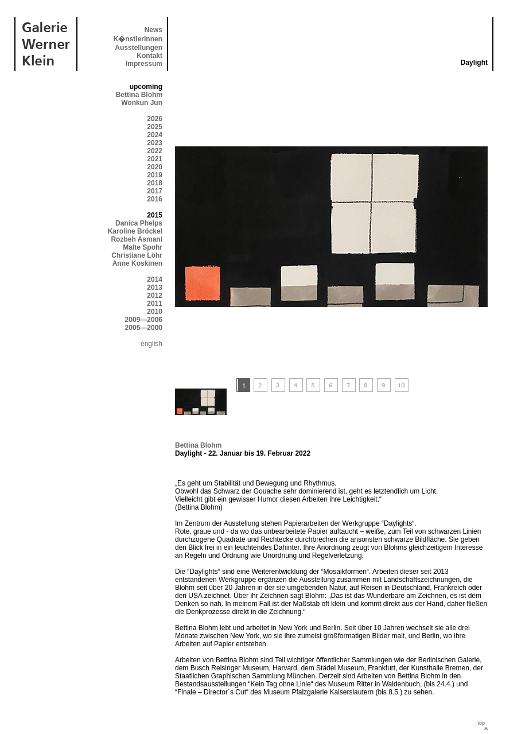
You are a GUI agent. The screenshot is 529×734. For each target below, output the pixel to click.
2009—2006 (143, 320)
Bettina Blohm (139, 95)
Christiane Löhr (136, 255)
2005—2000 (143, 328)
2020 (154, 167)
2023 (154, 143)
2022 (154, 151)
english (151, 344)
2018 (154, 183)
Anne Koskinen (137, 263)
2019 (154, 175)
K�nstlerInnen (138, 39)
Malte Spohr (142, 247)
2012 (154, 296)
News (153, 30)
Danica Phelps (138, 223)
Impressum (144, 64)
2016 (154, 199)
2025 (154, 127)
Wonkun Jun (141, 103)
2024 (154, 135)
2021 (154, 159)
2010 (154, 312)
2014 (154, 279)
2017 (154, 191)
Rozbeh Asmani (136, 239)
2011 (154, 304)
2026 (154, 119)
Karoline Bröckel (135, 231)
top (481, 723)
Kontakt (149, 56)
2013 (154, 287)
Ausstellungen (138, 48)
